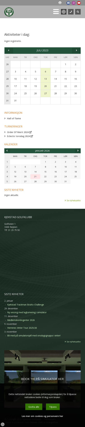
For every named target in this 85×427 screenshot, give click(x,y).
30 (7, 93)
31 (7, 100)
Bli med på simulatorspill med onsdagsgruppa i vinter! (33, 335)
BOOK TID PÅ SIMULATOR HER (42, 379)
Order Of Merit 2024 (19, 132)
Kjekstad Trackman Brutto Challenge (25, 304)
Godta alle (33, 406)
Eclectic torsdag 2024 (20, 136)
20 (45, 86)
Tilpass (53, 406)
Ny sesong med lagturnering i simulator (27, 312)
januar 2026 (42, 150)
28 (7, 78)
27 (7, 71)
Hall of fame (14, 118)
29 (7, 86)
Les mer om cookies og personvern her (42, 416)
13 (45, 78)
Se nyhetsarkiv (74, 200)
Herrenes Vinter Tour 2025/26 (22, 327)
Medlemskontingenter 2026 (21, 320)
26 (7, 64)
